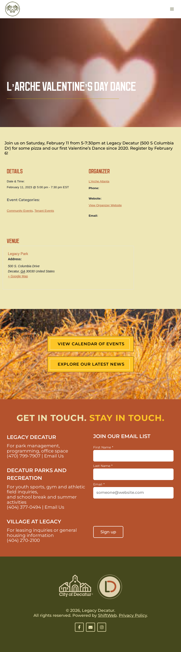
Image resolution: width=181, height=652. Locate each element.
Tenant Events (44, 210)
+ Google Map (18, 276)
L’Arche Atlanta (99, 181)
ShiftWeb (107, 615)
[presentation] (127, 513)
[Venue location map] (103, 269)
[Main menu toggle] (172, 9)
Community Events (20, 210)
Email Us (54, 456)
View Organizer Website (105, 205)
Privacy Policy (133, 615)
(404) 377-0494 (24, 507)
